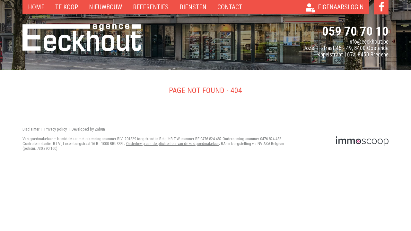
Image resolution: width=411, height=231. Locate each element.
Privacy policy (56, 129)
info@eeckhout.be (368, 41)
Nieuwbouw (105, 7)
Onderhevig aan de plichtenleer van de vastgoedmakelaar (172, 143)
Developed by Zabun (88, 129)
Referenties (151, 7)
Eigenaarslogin (341, 7)
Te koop (66, 7)
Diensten (192, 7)
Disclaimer (31, 129)
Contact (229, 7)
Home (36, 7)
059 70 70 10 (355, 31)
